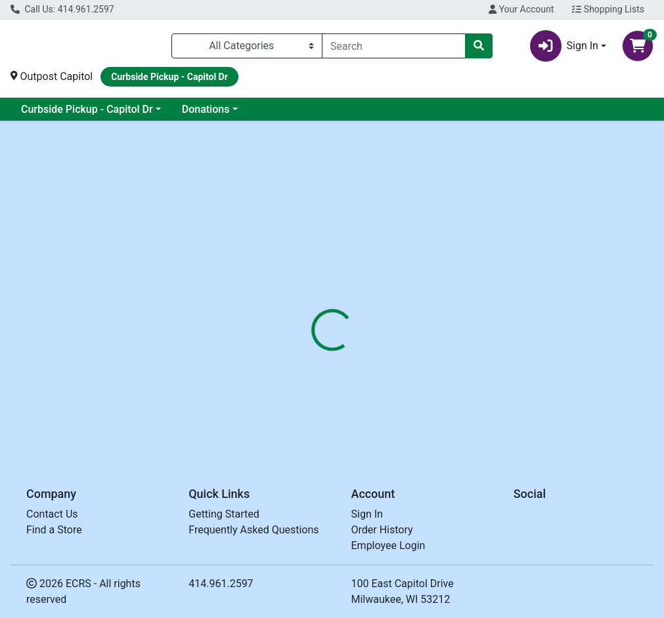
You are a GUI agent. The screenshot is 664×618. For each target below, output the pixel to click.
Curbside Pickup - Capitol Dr (87, 109)
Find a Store (54, 530)
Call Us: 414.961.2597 (62, 9)
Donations (206, 109)
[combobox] (394, 45)
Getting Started (223, 514)
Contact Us (52, 514)
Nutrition (367, 305)
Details (312, 305)
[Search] (394, 45)
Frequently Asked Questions (253, 530)
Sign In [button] (564, 46)
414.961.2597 (220, 583)
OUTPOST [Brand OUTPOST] (430, 384)
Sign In (367, 514)
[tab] (312, 305)
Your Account (521, 9)
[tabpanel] (470, 381)
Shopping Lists (608, 9)
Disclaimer (429, 305)
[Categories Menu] (246, 45)
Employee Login (388, 545)
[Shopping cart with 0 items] (637, 46)
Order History (382, 530)
